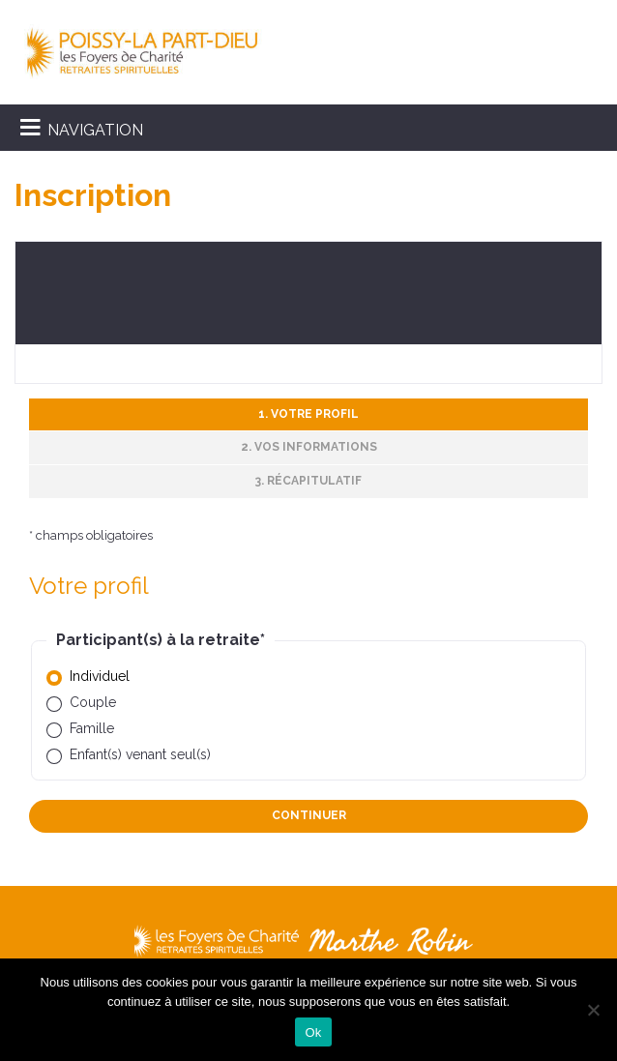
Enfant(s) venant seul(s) (140, 754)
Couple (93, 702)
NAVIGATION (95, 130)
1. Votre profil (308, 414)
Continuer (309, 815)
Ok (313, 1032)
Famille (92, 728)
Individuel (100, 676)
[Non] (592, 1009)
